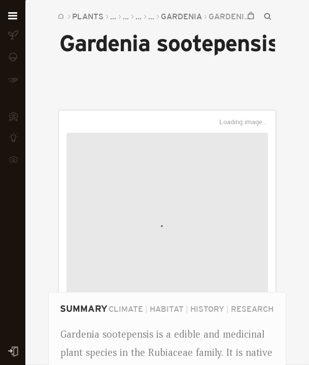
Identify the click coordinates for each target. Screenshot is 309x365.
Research (252, 308)
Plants (88, 16)
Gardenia (181, 16)
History (207, 308)
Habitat (167, 308)
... (113, 16)
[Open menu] (12, 16)
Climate (126, 308)
